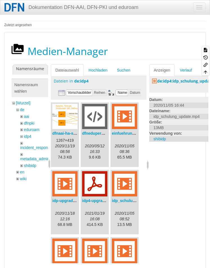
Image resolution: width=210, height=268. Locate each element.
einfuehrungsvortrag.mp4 (136, 133)
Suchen (123, 70)
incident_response (36, 147)
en (22, 172)
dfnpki (29, 123)
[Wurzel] (23, 103)
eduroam (31, 129)
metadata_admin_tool (39, 159)
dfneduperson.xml (99, 133)
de (22, 109)
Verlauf (186, 70)
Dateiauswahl (67, 70)
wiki (23, 179)
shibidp (30, 165)
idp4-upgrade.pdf (98, 200)
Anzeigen (162, 70)
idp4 (27, 136)
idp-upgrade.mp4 (68, 200)
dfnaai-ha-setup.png (71, 133)
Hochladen (98, 70)
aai (26, 116)
